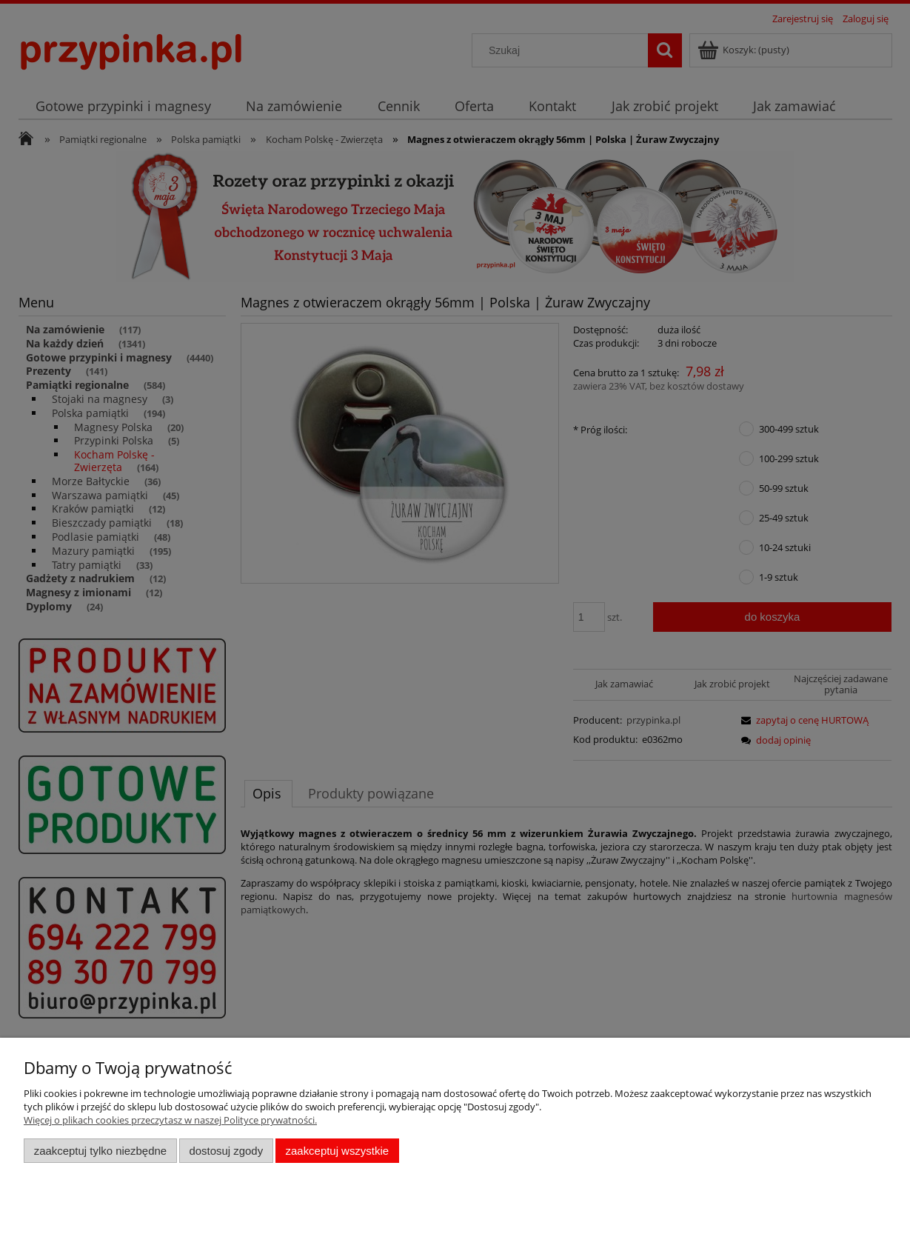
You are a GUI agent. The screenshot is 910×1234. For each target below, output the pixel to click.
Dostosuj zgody (226, 1150)
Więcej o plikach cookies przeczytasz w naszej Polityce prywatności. (170, 1120)
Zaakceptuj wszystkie (337, 1150)
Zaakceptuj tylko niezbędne (100, 1150)
